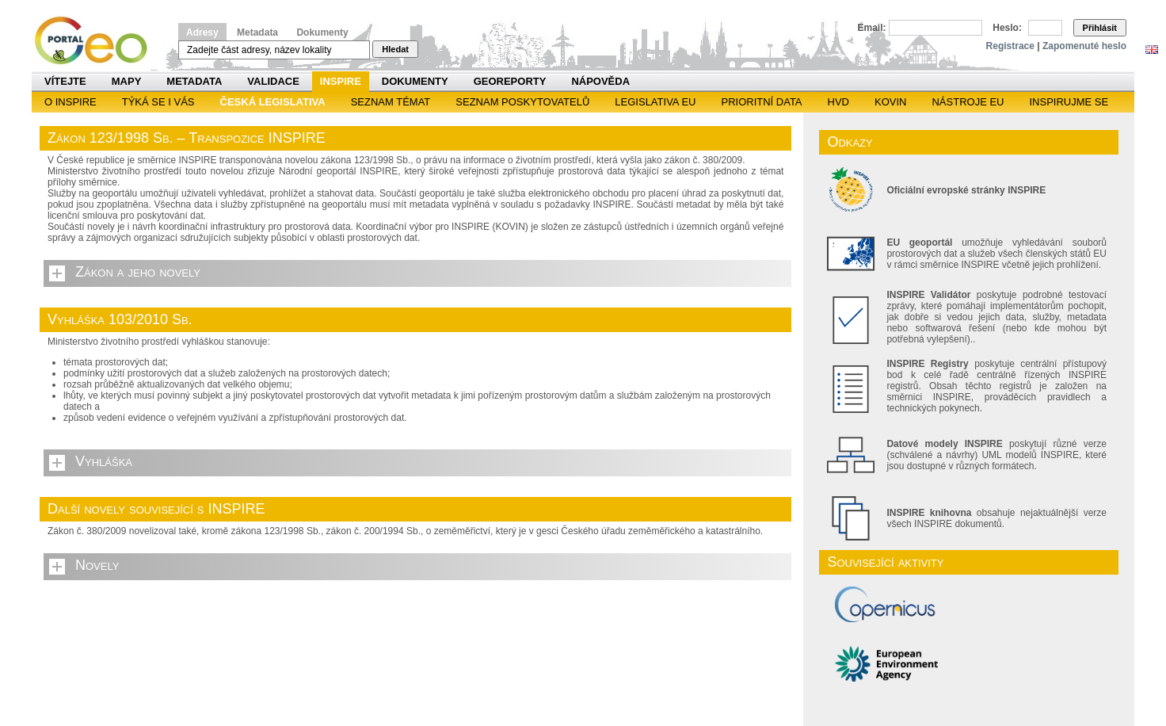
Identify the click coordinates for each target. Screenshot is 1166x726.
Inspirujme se (1068, 102)
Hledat (395, 49)
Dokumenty (322, 32)
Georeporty (510, 81)
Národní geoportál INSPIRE (97, 41)
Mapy (127, 81)
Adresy (202, 32)
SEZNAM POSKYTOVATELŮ (522, 102)
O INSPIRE (70, 102)
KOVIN (890, 102)
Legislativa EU (655, 102)
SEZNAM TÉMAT (391, 102)
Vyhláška (103, 461)
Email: (872, 27)
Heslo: (1007, 27)
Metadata (257, 32)
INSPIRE (340, 81)
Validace (273, 81)
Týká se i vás (158, 102)
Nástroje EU (968, 102)
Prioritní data (761, 102)
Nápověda (600, 81)
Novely (97, 565)
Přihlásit (1100, 27)
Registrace (1010, 46)
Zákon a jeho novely (137, 272)
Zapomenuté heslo (1084, 46)
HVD (838, 102)
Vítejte (65, 81)
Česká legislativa (273, 102)
